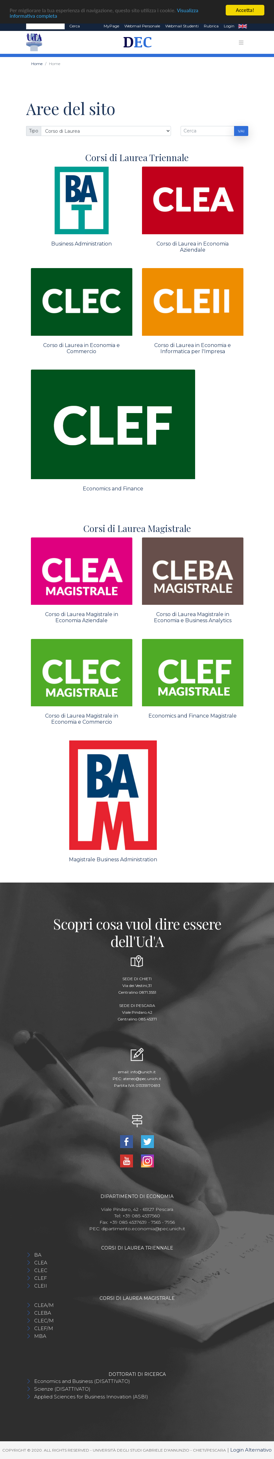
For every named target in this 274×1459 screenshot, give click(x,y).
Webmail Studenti (182, 26)
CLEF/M (43, 1328)
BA (38, 1255)
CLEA (40, 1263)
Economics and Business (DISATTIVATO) (82, 1381)
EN (242, 26)
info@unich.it (143, 1071)
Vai (241, 131)
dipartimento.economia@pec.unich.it (143, 1229)
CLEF (40, 1278)
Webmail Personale (142, 26)
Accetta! (245, 10)
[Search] (45, 26)
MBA (40, 1336)
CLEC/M (44, 1321)
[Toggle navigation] (241, 42)
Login (229, 26)
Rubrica (211, 26)
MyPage (111, 26)
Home (37, 63)
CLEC (40, 1270)
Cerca (74, 26)
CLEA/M (44, 1305)
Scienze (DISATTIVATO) (62, 1389)
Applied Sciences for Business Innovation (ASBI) (91, 1397)
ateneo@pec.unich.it (142, 1078)
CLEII (40, 1286)
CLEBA (42, 1313)
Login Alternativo (251, 1450)
